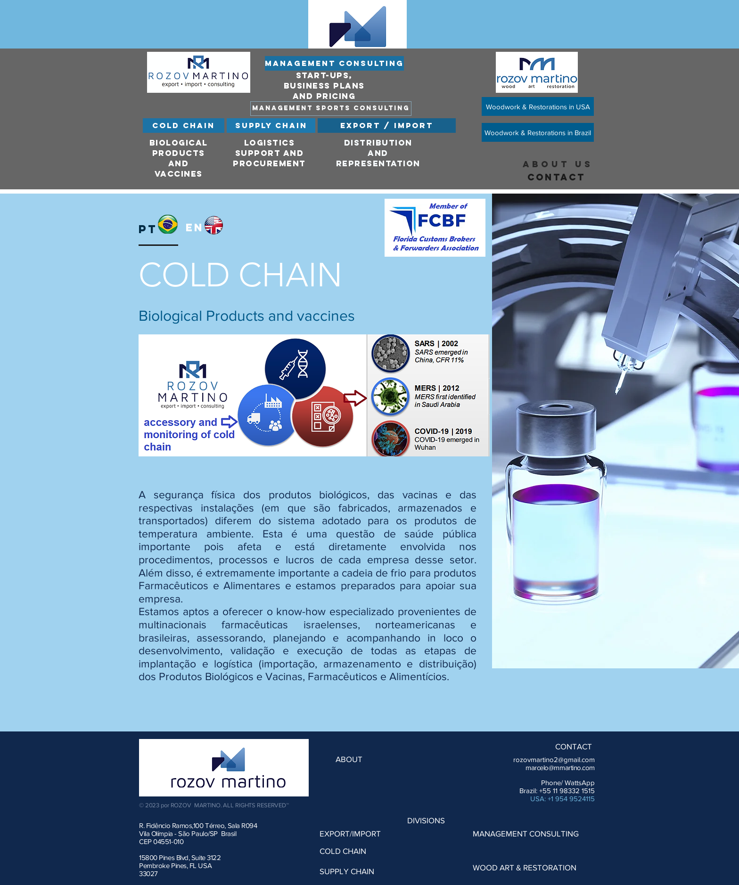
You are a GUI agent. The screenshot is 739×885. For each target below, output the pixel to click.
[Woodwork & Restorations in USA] (538, 106)
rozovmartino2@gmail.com (554, 759)
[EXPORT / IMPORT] (387, 125)
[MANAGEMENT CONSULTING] (334, 63)
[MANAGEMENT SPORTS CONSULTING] (330, 108)
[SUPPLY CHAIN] (271, 125)
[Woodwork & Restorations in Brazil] (538, 132)
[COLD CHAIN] (183, 125)
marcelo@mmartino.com (560, 767)
